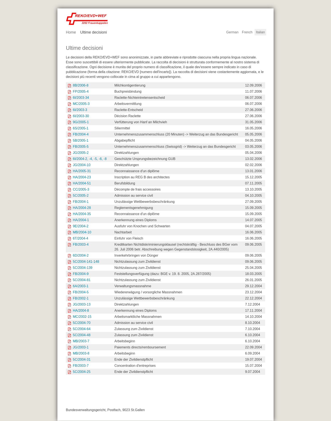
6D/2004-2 (81, 255)
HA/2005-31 (82, 171)
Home (71, 32)
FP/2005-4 (81, 91)
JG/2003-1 (81, 347)
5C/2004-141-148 (86, 262)
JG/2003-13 (82, 304)
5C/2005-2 (81, 196)
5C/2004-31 (82, 359)
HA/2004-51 (82, 183)
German (232, 32)
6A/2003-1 (80, 286)
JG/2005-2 (81, 153)
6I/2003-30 (81, 116)
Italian (260, 32)
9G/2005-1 (81, 122)
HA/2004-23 (82, 177)
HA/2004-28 (82, 208)
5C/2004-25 (82, 372)
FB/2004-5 (81, 292)
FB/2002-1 (81, 298)
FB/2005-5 (81, 147)
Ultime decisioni (93, 32)
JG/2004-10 (82, 165)
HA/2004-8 (81, 311)
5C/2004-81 (82, 280)
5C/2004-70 (82, 323)
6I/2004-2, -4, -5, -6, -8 (90, 159)
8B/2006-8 (80, 85)
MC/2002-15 (82, 317)
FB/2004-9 (81, 274)
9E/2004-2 (80, 226)
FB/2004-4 (81, 134)
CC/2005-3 (81, 189)
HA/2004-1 (81, 220)
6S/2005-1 (80, 128)
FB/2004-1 (81, 202)
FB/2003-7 (81, 366)
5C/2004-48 (82, 335)
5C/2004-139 (82, 268)
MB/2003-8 (81, 353)
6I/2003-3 (80, 110)
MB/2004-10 (82, 232)
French (247, 32)
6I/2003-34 (81, 98)
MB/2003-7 (81, 341)
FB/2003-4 (81, 244)
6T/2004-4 (80, 238)
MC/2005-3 (81, 104)
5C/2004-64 (82, 329)
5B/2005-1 (80, 140)
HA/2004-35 (82, 214)
